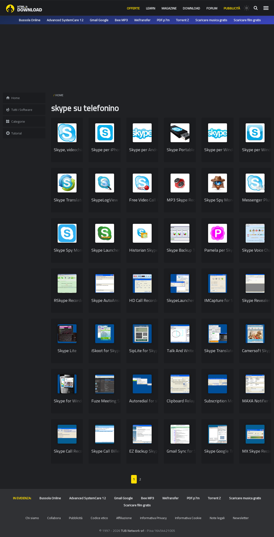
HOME (59, 95)
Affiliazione (124, 518)
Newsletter (241, 518)
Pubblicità (232, 8)
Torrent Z (182, 20)
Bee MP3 (121, 20)
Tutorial (14, 133)
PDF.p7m (163, 20)
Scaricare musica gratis (211, 20)
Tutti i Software (19, 110)
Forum (211, 8)
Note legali (217, 518)
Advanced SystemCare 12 (65, 20)
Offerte (133, 8)
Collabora (54, 518)
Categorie (15, 121)
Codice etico (99, 518)
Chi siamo (32, 518)
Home (13, 98)
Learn (150, 8)
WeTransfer (142, 20)
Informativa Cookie (188, 518)
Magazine (169, 8)
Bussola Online (29, 20)
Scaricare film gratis (247, 20)
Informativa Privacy (153, 518)
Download (191, 8)
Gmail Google (99, 20)
